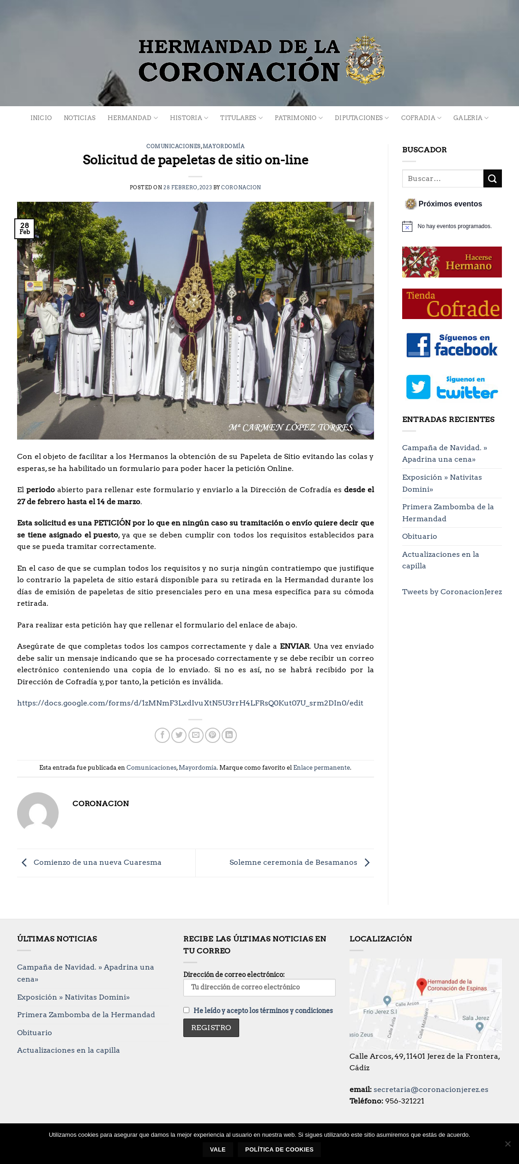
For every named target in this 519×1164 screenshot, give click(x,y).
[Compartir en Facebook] (162, 735)
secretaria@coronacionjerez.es (431, 1089)
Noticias (80, 118)
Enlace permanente (321, 767)
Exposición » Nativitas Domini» (442, 483)
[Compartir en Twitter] (179, 735)
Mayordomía (224, 146)
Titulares (241, 118)
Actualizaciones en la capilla (440, 560)
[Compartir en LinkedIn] (229, 735)
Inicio (41, 118)
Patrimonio (299, 118)
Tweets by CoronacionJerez (452, 591)
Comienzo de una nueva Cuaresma (89, 862)
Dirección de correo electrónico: (259, 983)
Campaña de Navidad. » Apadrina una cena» (444, 453)
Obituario (419, 536)
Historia (189, 118)
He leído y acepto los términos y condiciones (263, 1011)
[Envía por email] (196, 735)
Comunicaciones (173, 146)
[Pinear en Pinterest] (212, 735)
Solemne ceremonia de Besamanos (301, 862)
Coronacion (241, 187)
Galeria (471, 118)
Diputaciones (362, 118)
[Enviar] (492, 178)
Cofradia (421, 118)
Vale (218, 1149)
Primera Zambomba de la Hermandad (448, 512)
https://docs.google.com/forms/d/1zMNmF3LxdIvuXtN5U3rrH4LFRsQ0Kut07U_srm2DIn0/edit (190, 703)
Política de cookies (279, 1149)
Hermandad (133, 118)
